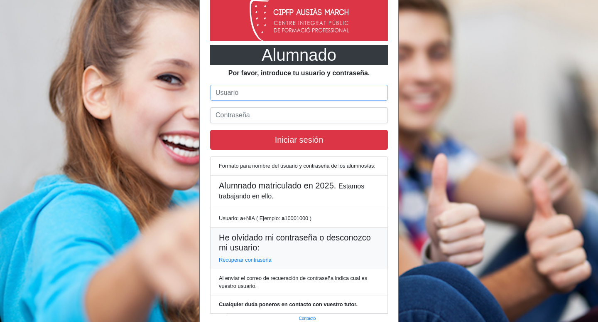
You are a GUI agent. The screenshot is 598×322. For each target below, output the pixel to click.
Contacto (307, 318)
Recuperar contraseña (245, 260)
